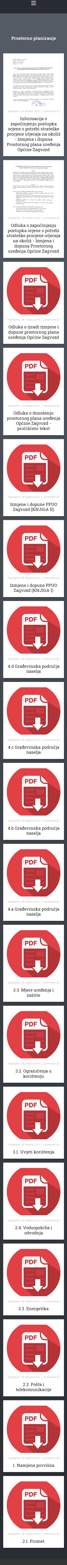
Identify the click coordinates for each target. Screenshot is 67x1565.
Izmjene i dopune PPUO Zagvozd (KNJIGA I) (33, 587)
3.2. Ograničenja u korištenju (33, 1073)
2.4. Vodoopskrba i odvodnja (33, 1230)
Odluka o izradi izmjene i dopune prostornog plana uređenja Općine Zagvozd (33, 332)
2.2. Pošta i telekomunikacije (33, 1386)
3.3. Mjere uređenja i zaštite (33, 992)
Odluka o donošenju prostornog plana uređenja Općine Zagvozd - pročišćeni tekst (33, 420)
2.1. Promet (33, 1541)
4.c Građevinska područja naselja (33, 749)
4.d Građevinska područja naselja (33, 668)
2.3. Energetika (33, 1308)
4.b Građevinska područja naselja (33, 830)
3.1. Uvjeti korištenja (33, 1152)
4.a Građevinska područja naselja (33, 911)
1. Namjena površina (33, 1465)
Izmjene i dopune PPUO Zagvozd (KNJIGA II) (33, 506)
